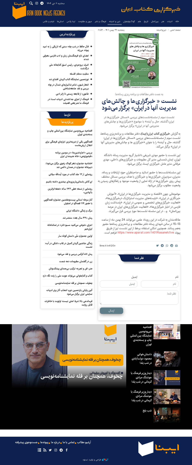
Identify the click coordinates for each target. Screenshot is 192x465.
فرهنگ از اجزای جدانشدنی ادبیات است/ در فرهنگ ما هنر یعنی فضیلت (68, 101)
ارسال (111, 310)
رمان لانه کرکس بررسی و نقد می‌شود (74, 254)
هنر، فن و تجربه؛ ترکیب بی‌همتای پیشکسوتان (70, 269)
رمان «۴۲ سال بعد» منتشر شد (77, 218)
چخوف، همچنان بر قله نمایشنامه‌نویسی (73, 283)
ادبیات (170, 21)
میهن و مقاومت (85, 21)
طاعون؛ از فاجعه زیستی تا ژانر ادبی (72, 94)
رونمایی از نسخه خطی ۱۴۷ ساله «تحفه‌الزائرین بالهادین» (70, 190)
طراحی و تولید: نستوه (95, 459)
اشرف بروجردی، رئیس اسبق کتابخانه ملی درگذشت (69, 66)
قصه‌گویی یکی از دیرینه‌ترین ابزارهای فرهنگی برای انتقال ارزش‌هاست (68, 143)
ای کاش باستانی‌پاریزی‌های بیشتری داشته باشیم (69, 182)
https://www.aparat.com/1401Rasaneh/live (146, 232)
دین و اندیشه (114, 21)
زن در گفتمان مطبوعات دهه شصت (75, 261)
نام (176, 277)
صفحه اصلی (175, 30)
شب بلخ (147, 410)
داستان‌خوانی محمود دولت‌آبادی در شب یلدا (142, 358)
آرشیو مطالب (84, 442)
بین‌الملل (154, 21)
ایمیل (134, 277)
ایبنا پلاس (71, 21)
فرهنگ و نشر (100, 21)
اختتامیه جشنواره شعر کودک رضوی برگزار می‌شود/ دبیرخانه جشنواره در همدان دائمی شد (69, 165)
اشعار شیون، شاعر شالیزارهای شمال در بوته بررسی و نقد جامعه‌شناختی (68, 86)
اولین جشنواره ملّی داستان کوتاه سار (75, 236)
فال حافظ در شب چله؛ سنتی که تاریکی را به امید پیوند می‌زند (66, 48)
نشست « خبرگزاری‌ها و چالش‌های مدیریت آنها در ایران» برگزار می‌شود (139, 104)
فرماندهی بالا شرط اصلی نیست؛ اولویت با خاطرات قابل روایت (68, 303)
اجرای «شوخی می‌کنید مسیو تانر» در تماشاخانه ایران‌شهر (69, 227)
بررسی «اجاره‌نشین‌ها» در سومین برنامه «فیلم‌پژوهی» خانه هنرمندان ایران (73, 154)
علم (139, 21)
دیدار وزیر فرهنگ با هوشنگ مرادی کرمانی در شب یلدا (141, 377)
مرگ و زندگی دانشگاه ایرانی (79, 211)
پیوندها (44, 442)
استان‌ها (60, 21)
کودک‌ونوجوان (129, 21)
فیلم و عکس (48, 21)
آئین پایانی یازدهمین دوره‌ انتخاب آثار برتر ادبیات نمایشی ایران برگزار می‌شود (69, 292)
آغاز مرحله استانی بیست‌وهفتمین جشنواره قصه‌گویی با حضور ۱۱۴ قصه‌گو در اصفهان (68, 201)
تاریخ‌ (146, 21)
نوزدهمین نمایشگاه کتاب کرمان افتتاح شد (69, 79)
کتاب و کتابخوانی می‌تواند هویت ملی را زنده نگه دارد (67, 276)
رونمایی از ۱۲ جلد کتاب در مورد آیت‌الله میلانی (70, 174)
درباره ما (55, 442)
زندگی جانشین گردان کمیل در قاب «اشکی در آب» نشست (68, 245)
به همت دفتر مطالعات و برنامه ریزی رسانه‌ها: (139, 94)
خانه (177, 21)
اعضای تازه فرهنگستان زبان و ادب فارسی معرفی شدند (66, 57)
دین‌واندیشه (161, 30)
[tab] (67, 115)
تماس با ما (68, 442)
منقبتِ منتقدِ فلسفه (79, 74)
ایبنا (150, 10)
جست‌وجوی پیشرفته (26, 442)
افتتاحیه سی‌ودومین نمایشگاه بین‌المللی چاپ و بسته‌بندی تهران (69, 132)
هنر (162, 21)
